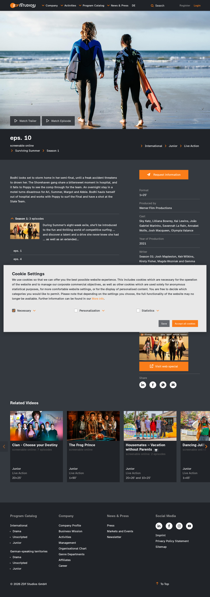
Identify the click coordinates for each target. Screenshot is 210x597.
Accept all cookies (185, 323)
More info (98, 298)
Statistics (148, 310)
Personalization (89, 310)
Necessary (24, 310)
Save (164, 323)
